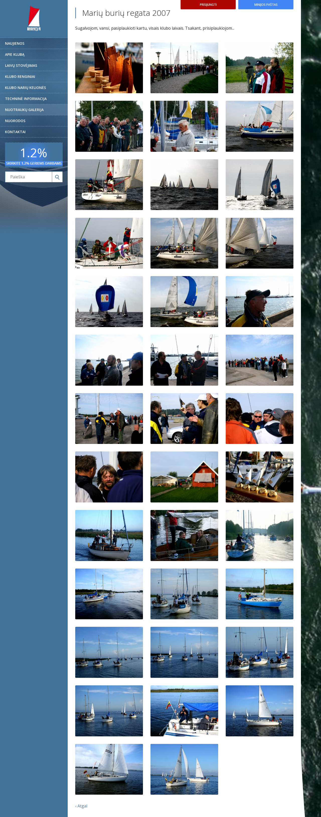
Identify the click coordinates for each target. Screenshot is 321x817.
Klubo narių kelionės (25, 87)
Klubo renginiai (20, 76)
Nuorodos (15, 120)
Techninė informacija (26, 98)
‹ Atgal (81, 806)
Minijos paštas (266, 5)
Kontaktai (15, 131)
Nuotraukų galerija (24, 109)
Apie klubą (14, 54)
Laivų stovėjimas (21, 65)
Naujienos (14, 43)
